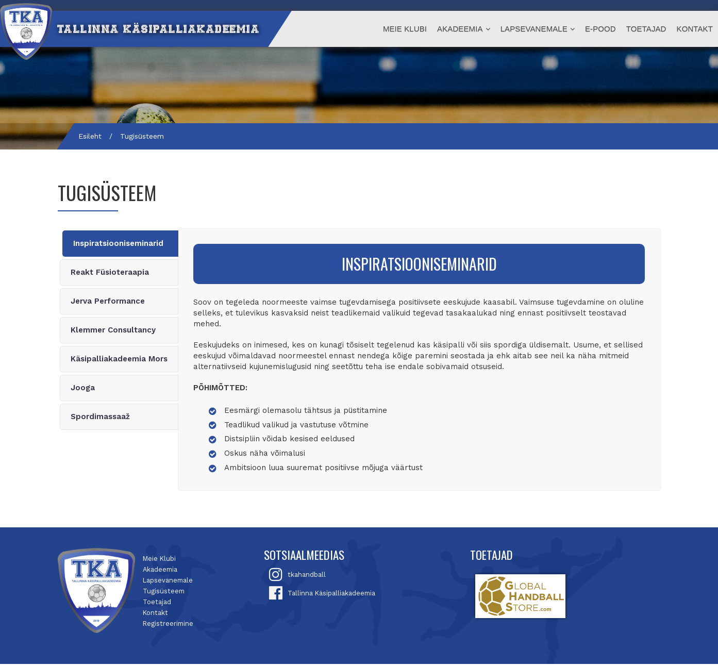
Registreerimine (168, 624)
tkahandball (307, 575)
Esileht (90, 136)
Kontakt (695, 28)
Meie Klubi (405, 28)
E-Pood (600, 28)
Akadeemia (459, 28)
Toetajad (646, 28)
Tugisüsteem (164, 592)
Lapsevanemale (533, 28)
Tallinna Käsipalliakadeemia (331, 594)
